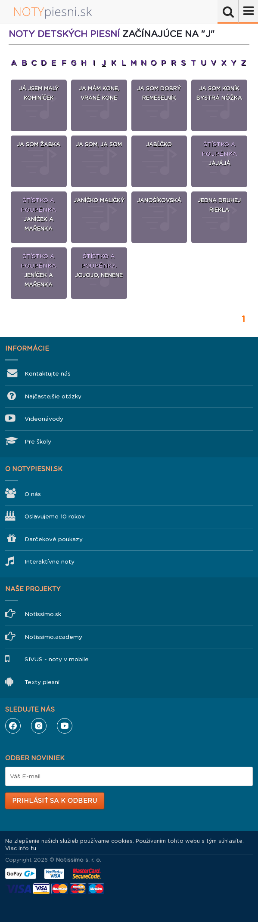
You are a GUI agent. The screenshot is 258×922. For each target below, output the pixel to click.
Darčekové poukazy (54, 539)
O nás (33, 494)
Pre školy (38, 441)
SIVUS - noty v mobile (57, 659)
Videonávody (44, 419)
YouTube (64, 726)
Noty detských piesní (64, 34)
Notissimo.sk (43, 614)
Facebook (13, 726)
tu (33, 848)
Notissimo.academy (53, 637)
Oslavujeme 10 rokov (55, 516)
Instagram (39, 726)
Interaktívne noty (50, 561)
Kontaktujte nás (48, 373)
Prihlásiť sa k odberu (54, 800)
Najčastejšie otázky (53, 396)
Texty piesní (42, 682)
